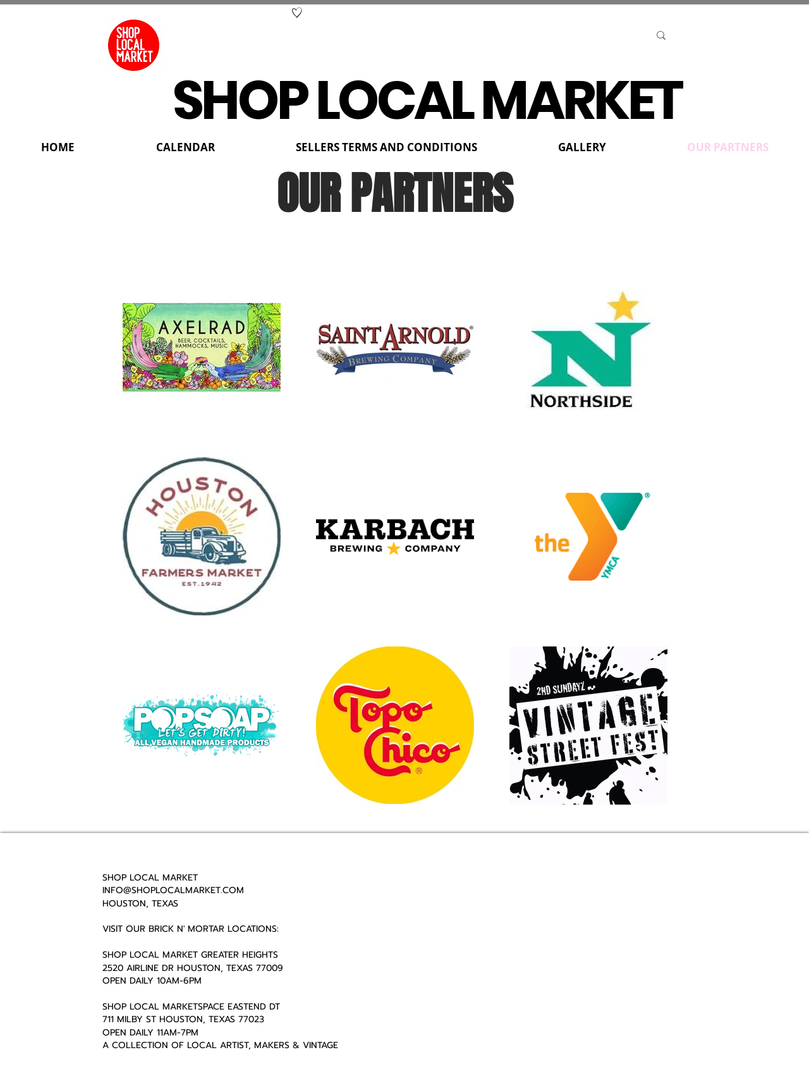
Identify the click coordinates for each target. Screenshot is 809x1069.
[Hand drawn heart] (297, 12)
